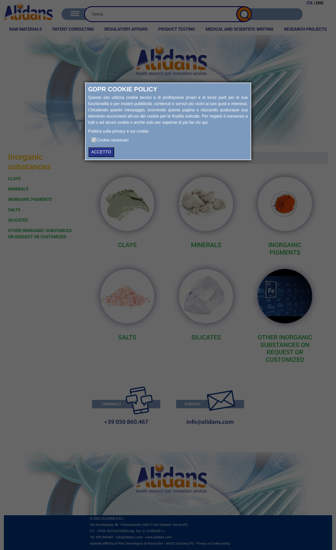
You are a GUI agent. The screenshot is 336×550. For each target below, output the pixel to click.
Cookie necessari (113, 140)
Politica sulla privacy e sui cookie (118, 131)
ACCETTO (101, 152)
